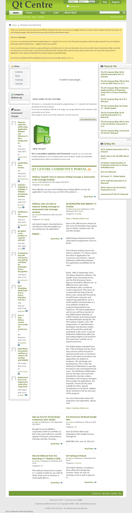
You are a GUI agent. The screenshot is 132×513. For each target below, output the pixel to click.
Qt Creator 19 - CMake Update (113, 176)
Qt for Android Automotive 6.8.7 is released (115, 150)
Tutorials (19, 83)
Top (119, 493)
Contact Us (96, 493)
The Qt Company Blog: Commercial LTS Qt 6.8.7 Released (115, 132)
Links (56, 13)
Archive (114, 493)
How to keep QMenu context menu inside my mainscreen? (23, 323)
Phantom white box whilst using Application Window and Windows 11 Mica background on (23, 132)
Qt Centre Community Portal (20, 17)
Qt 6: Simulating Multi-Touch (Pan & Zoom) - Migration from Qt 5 (22, 293)
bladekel (23, 343)
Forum (29, 13)
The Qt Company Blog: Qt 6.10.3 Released (114, 100)
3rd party (78, 463)
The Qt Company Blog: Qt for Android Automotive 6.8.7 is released (112, 74)
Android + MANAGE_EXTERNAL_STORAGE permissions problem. (23, 190)
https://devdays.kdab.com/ (77, 218)
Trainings (41, 17)
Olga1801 (23, 225)
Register (116, 2)
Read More (90, 197)
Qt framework (63, 41)
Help (105, 2)
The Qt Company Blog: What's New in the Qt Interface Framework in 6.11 (115, 123)
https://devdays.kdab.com (77, 408)
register (38, 44)
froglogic (47, 185)
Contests (19, 72)
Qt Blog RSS (109, 143)
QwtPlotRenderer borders (23, 165)
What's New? (71, 13)
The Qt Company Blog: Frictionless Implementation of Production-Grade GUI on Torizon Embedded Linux (115, 91)
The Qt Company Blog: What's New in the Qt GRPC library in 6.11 (115, 82)
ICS (76, 427)
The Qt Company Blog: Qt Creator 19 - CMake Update (114, 107)
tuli (21, 249)
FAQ (43, 13)
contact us (69, 58)
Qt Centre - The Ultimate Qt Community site (71, 508)
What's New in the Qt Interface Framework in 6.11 (113, 188)
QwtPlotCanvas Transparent (23, 214)
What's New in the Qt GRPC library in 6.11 (115, 157)
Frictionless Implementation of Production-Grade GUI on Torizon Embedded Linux (114, 165)
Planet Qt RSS (110, 66)
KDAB (79, 214)
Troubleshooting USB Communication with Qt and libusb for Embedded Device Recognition (23, 262)
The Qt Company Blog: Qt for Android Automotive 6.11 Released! (112, 114)
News (34, 17)
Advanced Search (117, 17)
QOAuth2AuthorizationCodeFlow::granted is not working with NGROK (23, 354)
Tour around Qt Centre (88, 119)
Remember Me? (73, 6)
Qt (42, 185)
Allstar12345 (22, 157)
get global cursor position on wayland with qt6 (22, 235)
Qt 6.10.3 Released (108, 172)
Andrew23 (23, 280)
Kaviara (22, 311)
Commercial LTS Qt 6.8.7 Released (114, 194)
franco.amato (23, 372)
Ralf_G (22, 395)
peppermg (23, 179)
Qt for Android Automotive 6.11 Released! (114, 182)
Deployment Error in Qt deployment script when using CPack (23, 382)
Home (15, 13)
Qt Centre (14, 41)
